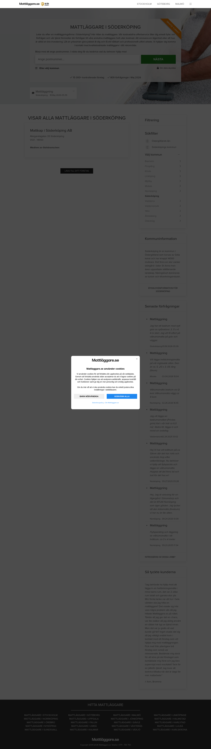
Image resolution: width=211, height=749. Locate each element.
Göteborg (163, 3)
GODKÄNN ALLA (122, 396)
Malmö (179, 3)
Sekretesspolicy (98, 403)
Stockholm (144, 3)
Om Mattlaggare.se (112, 403)
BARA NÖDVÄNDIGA (89, 396)
